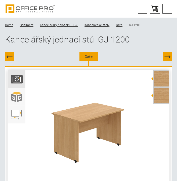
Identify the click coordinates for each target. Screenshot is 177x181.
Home (9, 25)
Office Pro (30, 9)
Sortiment (26, 25)
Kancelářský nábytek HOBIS (59, 25)
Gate (119, 25)
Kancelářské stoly (96, 25)
